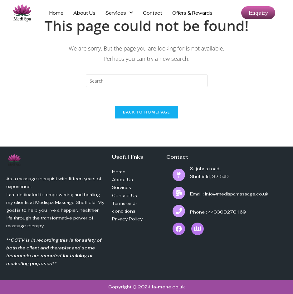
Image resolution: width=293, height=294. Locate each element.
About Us (122, 179)
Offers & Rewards (192, 13)
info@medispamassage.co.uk (236, 194)
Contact (152, 13)
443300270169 (227, 212)
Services (119, 13)
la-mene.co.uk (168, 287)
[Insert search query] (147, 81)
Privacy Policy (127, 219)
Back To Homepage (146, 112)
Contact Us (124, 195)
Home (56, 13)
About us (84, 13)
